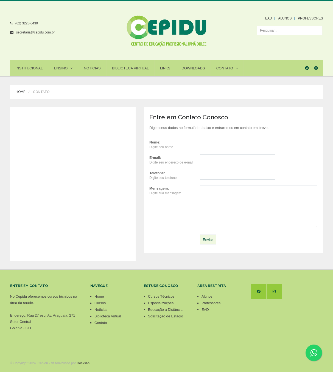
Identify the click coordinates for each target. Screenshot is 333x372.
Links (165, 68)
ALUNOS (285, 18)
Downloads (193, 68)
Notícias (92, 68)
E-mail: (155, 158)
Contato (227, 68)
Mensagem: (159, 188)
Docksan (83, 363)
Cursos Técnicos (161, 296)
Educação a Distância (165, 310)
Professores (211, 303)
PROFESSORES (310, 18)
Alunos (207, 296)
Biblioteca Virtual (130, 68)
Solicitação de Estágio (165, 316)
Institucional (29, 68)
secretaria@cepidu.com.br (35, 32)
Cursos (100, 303)
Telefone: (157, 173)
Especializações (161, 303)
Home (20, 92)
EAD (268, 18)
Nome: (154, 142)
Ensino (63, 68)
